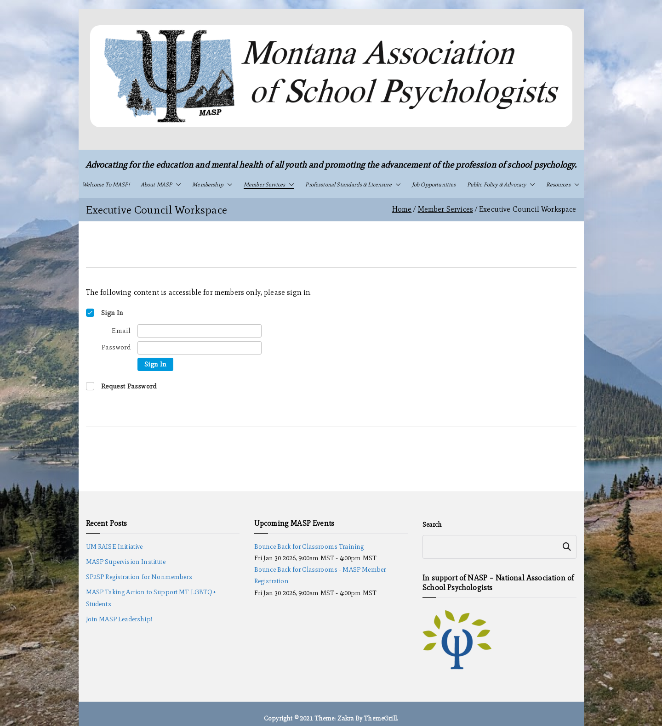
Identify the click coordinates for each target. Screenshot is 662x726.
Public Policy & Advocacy (501, 184)
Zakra (345, 718)
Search (432, 525)
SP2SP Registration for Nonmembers (139, 577)
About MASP (161, 184)
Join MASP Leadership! (119, 619)
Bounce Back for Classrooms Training (309, 547)
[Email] (199, 331)
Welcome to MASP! (106, 184)
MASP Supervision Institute (126, 562)
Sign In (155, 364)
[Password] (199, 348)
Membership (212, 184)
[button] (176, 184)
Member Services (269, 184)
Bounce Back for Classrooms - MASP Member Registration (320, 575)
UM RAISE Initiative (114, 547)
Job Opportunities (434, 184)
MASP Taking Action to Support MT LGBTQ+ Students (151, 598)
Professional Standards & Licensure (352, 184)
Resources (562, 184)
